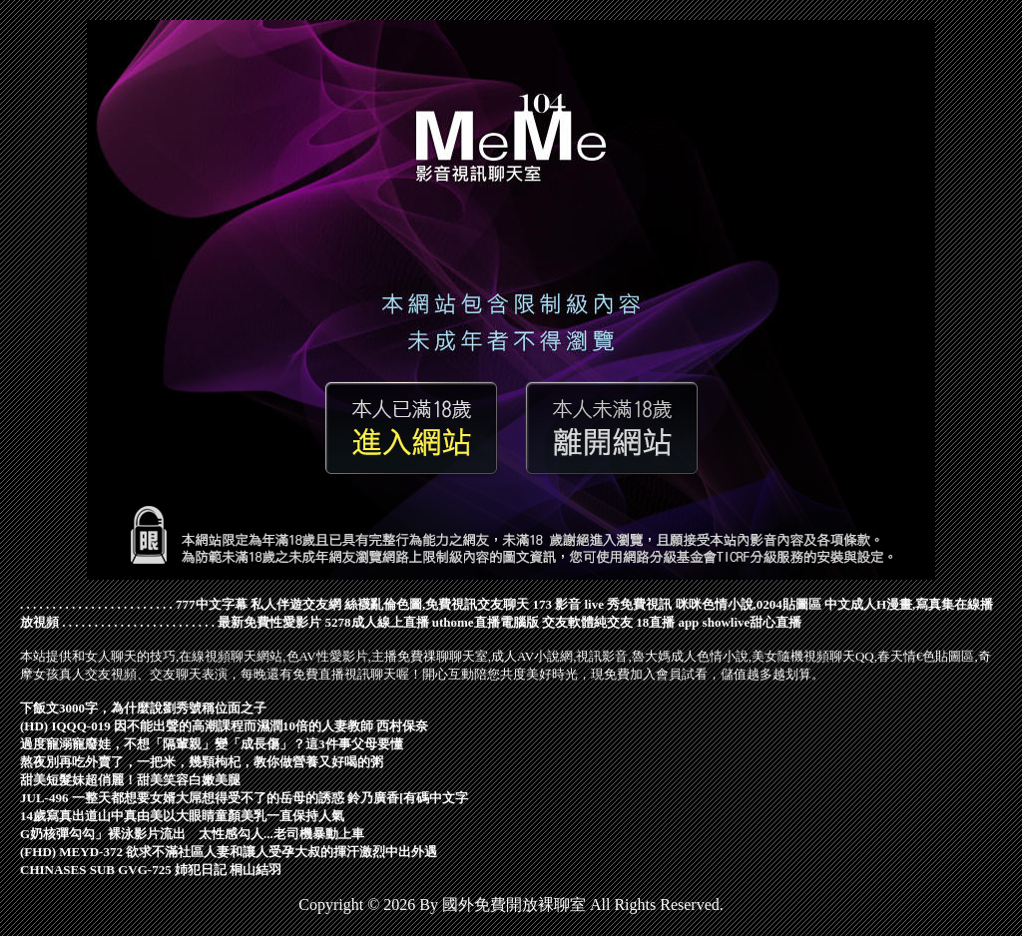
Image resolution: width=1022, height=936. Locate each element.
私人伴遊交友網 (296, 604)
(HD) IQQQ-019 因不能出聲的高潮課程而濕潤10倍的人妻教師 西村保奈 (224, 725)
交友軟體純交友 (587, 622)
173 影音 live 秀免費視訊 (603, 604)
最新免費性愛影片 (269, 622)
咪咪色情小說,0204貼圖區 (748, 604)
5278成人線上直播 (377, 622)
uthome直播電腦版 (485, 622)
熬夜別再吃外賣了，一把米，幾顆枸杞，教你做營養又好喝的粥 (201, 761)
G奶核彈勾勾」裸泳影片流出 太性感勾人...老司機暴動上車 (192, 833)
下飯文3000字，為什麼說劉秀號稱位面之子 (143, 708)
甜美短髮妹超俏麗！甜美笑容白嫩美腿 (130, 779)
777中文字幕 (212, 604)
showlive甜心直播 (752, 622)
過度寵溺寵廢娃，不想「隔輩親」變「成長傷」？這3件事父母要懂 (211, 743)
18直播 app (667, 622)
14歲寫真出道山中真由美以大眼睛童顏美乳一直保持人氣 (182, 815)
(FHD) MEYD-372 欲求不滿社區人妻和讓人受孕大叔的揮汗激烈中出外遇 (228, 851)
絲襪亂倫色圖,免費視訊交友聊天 (436, 604)
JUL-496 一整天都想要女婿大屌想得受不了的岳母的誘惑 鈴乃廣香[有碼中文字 (244, 797)
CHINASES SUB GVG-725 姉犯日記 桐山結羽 (150, 869)
